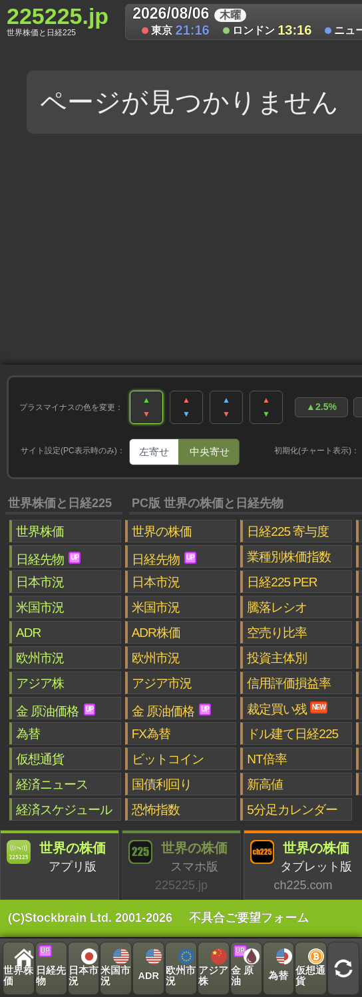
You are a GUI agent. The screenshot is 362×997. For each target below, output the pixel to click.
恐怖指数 (156, 810)
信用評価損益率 (289, 683)
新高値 (265, 784)
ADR (28, 633)
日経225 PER (282, 582)
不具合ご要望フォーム (249, 917)
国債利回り (162, 784)
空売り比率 (277, 633)
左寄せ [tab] (154, 451)
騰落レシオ (277, 607)
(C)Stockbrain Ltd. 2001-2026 (90, 917)
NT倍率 (266, 759)
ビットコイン (168, 759)
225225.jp (57, 20)
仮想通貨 (40, 759)
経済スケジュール (64, 810)
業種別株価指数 (289, 557)
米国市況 (40, 607)
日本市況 (40, 582)
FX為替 (151, 734)
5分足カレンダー (292, 810)
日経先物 (48, 559)
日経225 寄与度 (288, 531)
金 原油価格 (55, 710)
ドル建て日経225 (292, 734)
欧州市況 (40, 658)
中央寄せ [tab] (210, 451)
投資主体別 (277, 658)
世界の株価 (162, 531)
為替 (28, 734)
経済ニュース (52, 784)
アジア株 (40, 683)
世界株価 (40, 531)
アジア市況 (162, 683)
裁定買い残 (287, 708)
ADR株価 (156, 633)
